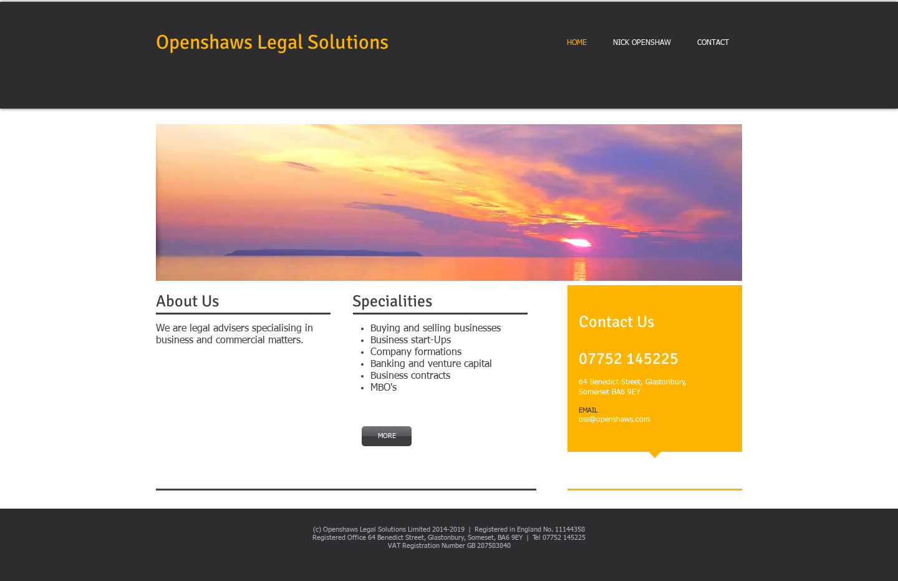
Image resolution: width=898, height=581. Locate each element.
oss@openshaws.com (614, 420)
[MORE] (387, 436)
